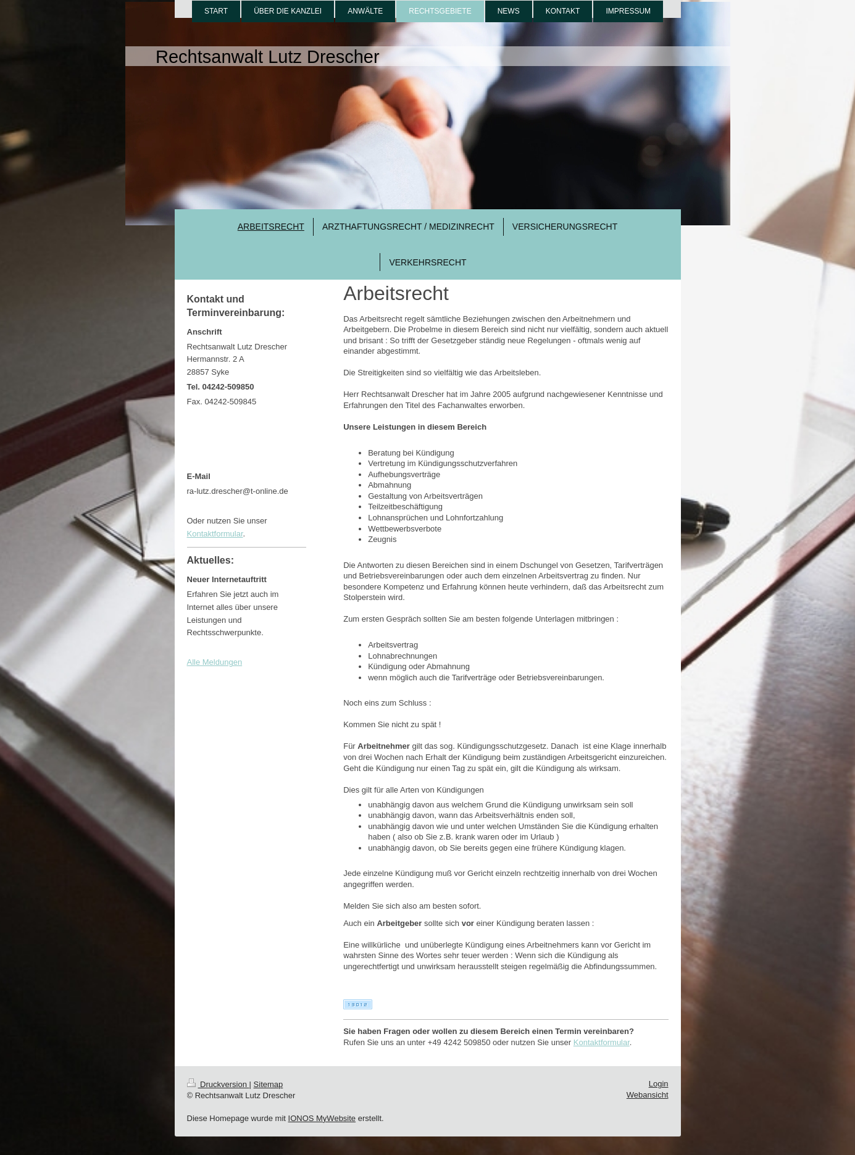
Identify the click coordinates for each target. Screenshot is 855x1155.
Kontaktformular (601, 1042)
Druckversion (218, 1084)
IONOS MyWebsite (322, 1118)
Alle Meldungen (215, 662)
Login (659, 1083)
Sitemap (268, 1084)
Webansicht (648, 1094)
